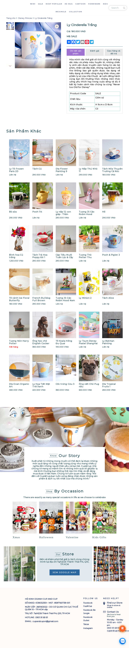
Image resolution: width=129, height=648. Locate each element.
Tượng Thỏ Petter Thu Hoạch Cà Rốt (86, 257)
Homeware (94, 4)
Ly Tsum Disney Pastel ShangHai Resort (88, 343)
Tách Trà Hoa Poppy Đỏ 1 (39, 256)
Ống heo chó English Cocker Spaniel (40, 343)
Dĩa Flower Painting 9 (62, 170)
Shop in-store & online (113, 606)
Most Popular (54, 4)
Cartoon (80, 4)
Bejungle (61, 12)
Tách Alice (108, 298)
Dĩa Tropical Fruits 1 (109, 385)
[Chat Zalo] (122, 641)
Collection (75, 12)
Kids (105, 4)
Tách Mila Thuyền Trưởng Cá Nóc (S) (112, 171)
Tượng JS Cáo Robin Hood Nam (65, 299)
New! (32, 4)
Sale (40, 4)
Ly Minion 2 (85, 298)
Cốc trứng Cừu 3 (65, 384)
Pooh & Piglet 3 (111, 255)
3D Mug (69, 4)
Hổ (103, 212)
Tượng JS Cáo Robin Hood (86, 213)
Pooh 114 (37, 212)
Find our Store (114, 603)
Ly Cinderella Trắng (43, 18)
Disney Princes (25, 18)
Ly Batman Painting (108, 342)
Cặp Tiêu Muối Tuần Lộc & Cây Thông (64, 257)
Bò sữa (13, 212)
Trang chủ (10, 18)
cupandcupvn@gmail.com (45, 621)
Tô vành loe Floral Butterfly (19, 299)
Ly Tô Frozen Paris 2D (16, 170)
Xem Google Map (64, 572)
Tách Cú (37, 169)
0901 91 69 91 (41, 617)
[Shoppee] (122, 628)
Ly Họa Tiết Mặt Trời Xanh (41, 385)
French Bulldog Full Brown (41, 299)
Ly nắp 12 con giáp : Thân (63, 213)
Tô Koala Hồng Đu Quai (64, 342)
